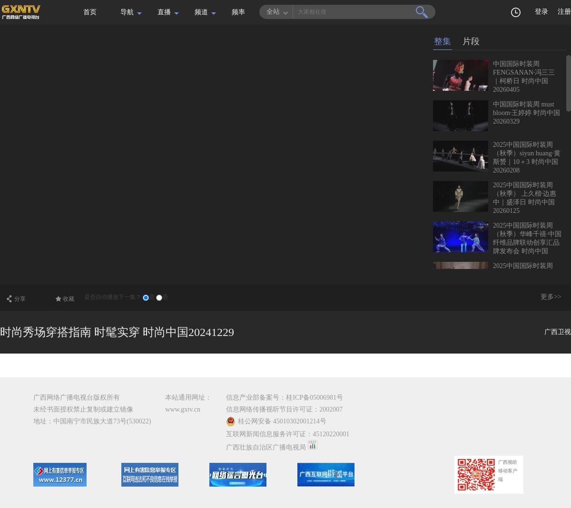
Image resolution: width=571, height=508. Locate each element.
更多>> (551, 296)
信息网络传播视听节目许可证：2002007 (284, 409)
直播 (164, 12)
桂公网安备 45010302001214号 (276, 421)
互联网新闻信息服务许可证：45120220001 (287, 434)
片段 (471, 41)
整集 (442, 41)
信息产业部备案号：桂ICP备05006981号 (284, 397)
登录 (541, 11)
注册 (564, 11)
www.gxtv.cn (182, 409)
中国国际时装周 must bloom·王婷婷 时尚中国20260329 (526, 113)
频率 (238, 12)
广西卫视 (557, 331)
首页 (90, 12)
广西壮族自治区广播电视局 (266, 447)
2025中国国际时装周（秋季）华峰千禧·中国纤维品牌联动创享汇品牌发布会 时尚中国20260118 (497, 242)
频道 (201, 12)
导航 (127, 12)
